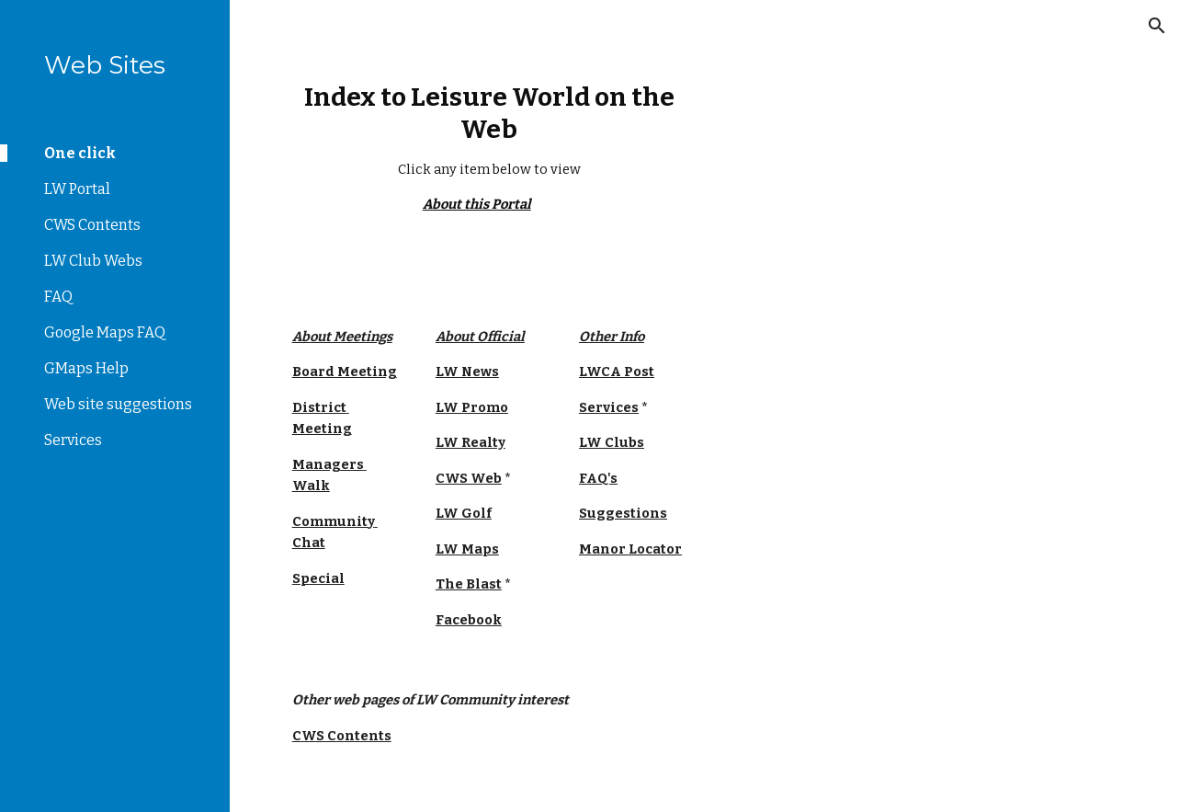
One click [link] (80, 153)
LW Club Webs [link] (93, 260)
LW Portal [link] (77, 189)
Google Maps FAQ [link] (104, 332)
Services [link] (73, 440)
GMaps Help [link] (86, 368)
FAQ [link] (58, 296)
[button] (1157, 26)
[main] (489, 148)
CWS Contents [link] (92, 225)
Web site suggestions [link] (118, 404)
